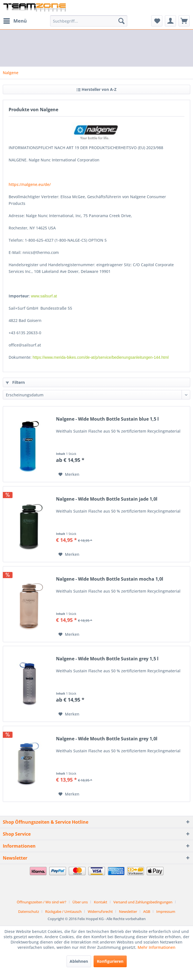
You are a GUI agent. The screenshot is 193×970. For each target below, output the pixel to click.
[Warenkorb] (184, 20)
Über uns (80, 901)
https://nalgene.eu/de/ (30, 184)
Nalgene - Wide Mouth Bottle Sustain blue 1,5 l (107, 419)
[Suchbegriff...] (88, 20)
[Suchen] (121, 20)
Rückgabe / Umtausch (63, 911)
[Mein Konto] (170, 20)
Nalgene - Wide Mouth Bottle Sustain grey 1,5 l (107, 659)
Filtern (15, 382)
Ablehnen (79, 961)
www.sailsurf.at (44, 296)
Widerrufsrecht (100, 911)
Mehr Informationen (156, 947)
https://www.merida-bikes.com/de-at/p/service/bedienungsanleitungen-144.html (101, 357)
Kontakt (100, 901)
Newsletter (128, 911)
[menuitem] (15, 20)
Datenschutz (28, 911)
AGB (146, 911)
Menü (15, 20)
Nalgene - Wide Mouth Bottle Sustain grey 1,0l (106, 739)
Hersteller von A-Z (96, 89)
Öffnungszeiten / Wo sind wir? (41, 901)
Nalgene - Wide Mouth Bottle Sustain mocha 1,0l (109, 579)
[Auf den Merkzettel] (68, 474)
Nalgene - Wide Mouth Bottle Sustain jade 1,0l (106, 499)
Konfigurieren (110, 961)
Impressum (165, 911)
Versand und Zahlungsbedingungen (142, 901)
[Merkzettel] (156, 20)
